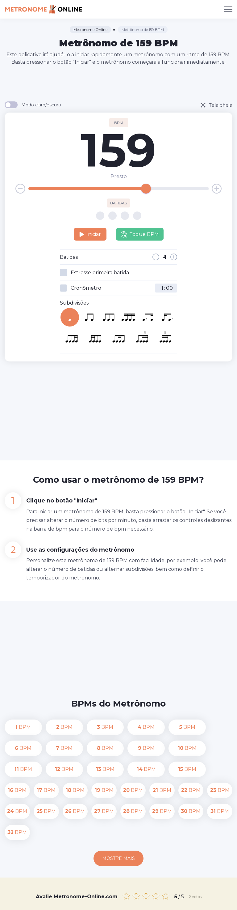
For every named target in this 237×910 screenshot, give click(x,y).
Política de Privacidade (195, 893)
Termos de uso (118, 901)
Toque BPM (140, 234)
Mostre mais (118, 816)
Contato (155, 893)
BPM (17, 727)
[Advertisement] (118, 83)
